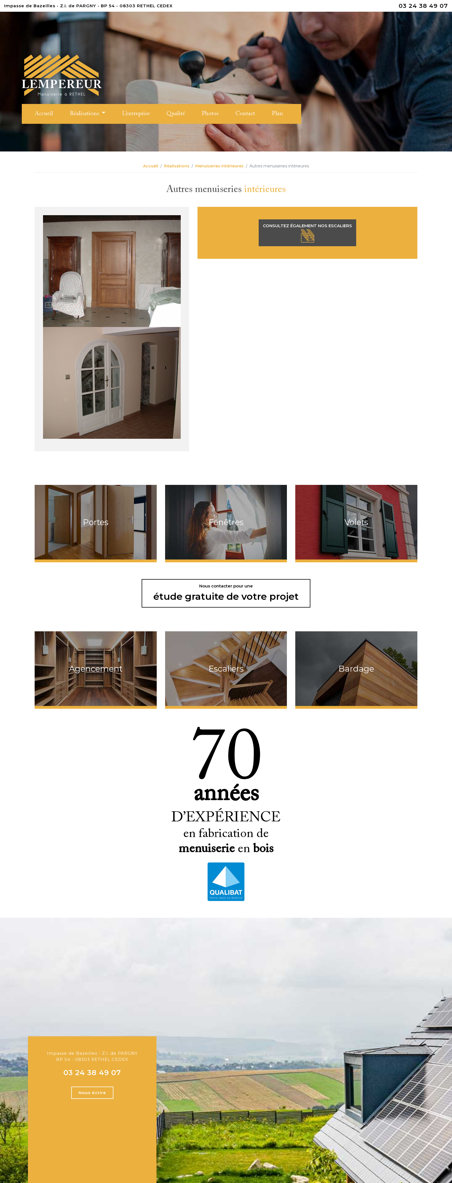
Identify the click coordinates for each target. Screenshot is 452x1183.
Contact (245, 114)
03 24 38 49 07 (423, 5)
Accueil (44, 114)
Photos (210, 114)
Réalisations (85, 114)
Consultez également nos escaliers (307, 233)
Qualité (175, 114)
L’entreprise (136, 114)
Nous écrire (92, 1092)
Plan (277, 114)
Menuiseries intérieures (219, 166)
